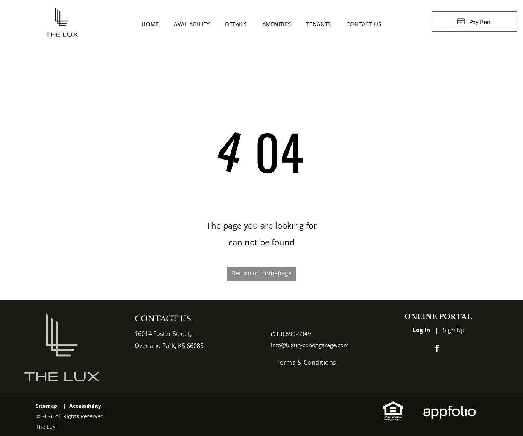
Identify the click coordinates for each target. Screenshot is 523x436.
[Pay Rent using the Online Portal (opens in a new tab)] (474, 21)
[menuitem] (150, 24)
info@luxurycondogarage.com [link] (310, 345)
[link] (393, 407)
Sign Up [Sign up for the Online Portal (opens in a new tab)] (454, 330)
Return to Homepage (262, 273)
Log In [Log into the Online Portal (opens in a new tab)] (421, 330)
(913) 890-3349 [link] (291, 333)
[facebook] (437, 349)
